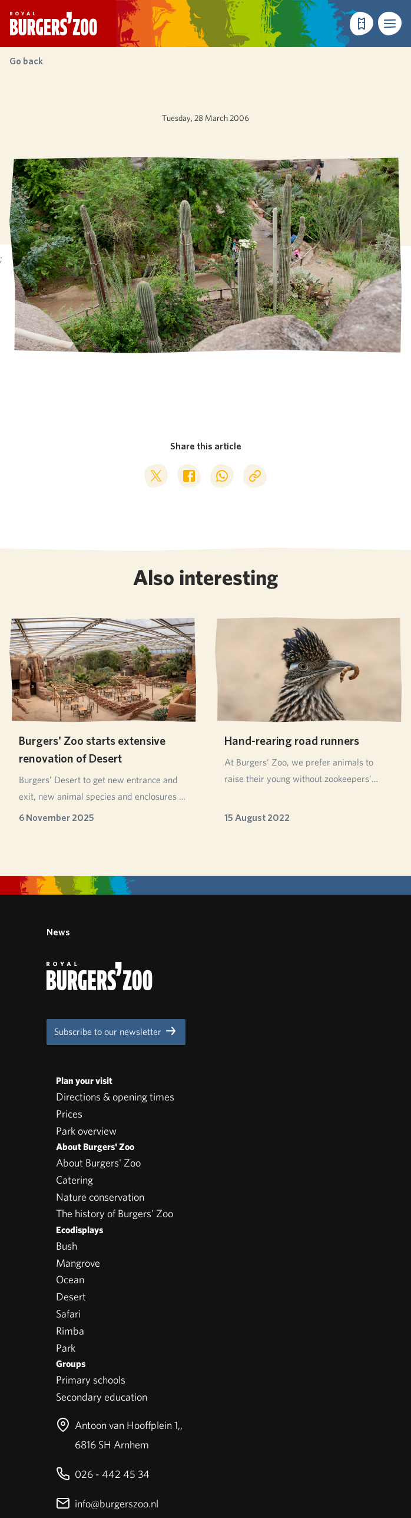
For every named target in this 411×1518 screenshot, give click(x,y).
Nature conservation (100, 1000)
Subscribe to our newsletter (116, 835)
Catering (74, 983)
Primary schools (90, 1183)
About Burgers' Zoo (98, 966)
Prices (69, 917)
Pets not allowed (46, 1393)
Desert (71, 1100)
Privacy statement (50, 1410)
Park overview (86, 934)
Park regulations (46, 1376)
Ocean (70, 1083)
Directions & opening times (115, 900)
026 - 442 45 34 (103, 1277)
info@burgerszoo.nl (107, 1307)
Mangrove (78, 1066)
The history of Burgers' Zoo (114, 1017)
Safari (68, 1117)
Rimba (70, 1134)
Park (65, 1151)
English (48, 1440)
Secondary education (101, 1200)
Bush (66, 1049)
